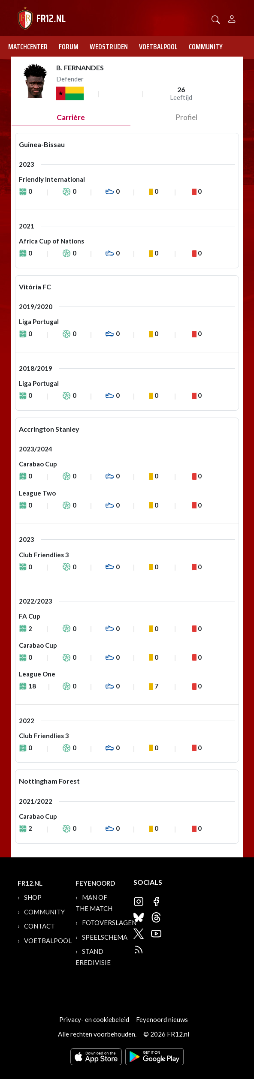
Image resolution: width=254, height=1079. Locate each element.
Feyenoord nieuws (162, 1019)
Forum (69, 46)
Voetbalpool (158, 46)
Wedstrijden (109, 46)
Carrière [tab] (71, 117)
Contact (39, 926)
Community (206, 46)
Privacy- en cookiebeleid (94, 1019)
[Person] (232, 18)
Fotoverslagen (109, 922)
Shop (33, 897)
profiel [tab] (186, 117)
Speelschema (104, 937)
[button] (216, 18)
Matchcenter (28, 46)
